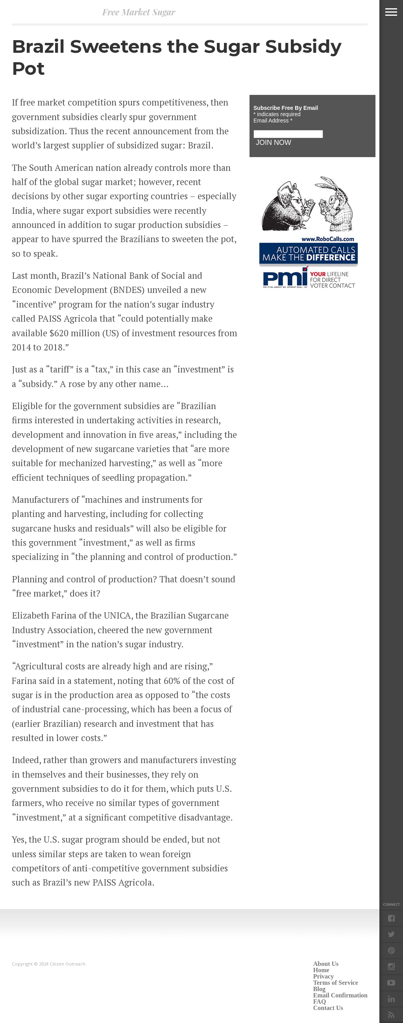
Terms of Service (335, 982)
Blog (319, 989)
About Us (325, 963)
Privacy (323, 976)
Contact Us (328, 1007)
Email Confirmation (340, 995)
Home (321, 970)
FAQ (319, 1001)
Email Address (272, 120)
